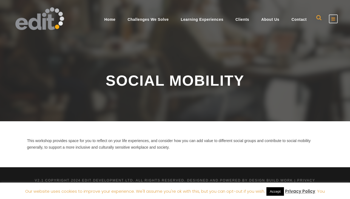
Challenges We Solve (148, 19)
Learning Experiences (202, 19)
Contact (299, 19)
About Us (270, 19)
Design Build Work (271, 180)
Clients (242, 19)
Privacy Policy (300, 191)
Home (109, 19)
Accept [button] (275, 191)
